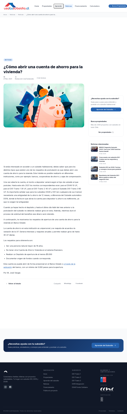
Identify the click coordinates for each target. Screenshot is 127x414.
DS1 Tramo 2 (76, 377)
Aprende (58, 6)
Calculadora (94, 6)
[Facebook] (106, 6)
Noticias (68, 6)
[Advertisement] (64, 36)
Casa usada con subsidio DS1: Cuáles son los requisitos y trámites (109, 159)
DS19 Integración (78, 384)
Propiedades (47, 6)
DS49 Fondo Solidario (80, 387)
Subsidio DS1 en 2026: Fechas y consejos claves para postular (110, 168)
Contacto (120, 411)
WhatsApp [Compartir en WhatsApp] (67, 283)
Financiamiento (81, 6)
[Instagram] (105, 6)
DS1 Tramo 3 (76, 381)
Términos (112, 411)
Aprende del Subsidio (106, 109)
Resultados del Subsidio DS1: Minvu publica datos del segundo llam (109, 177)
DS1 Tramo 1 (76, 374)
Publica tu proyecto (50, 390)
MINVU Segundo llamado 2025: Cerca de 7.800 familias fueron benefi (109, 149)
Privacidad (102, 411)
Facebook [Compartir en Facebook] (79, 283)
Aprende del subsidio (51, 381)
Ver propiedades (106, 132)
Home (37, 6)
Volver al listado (13, 283)
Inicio (5, 14)
